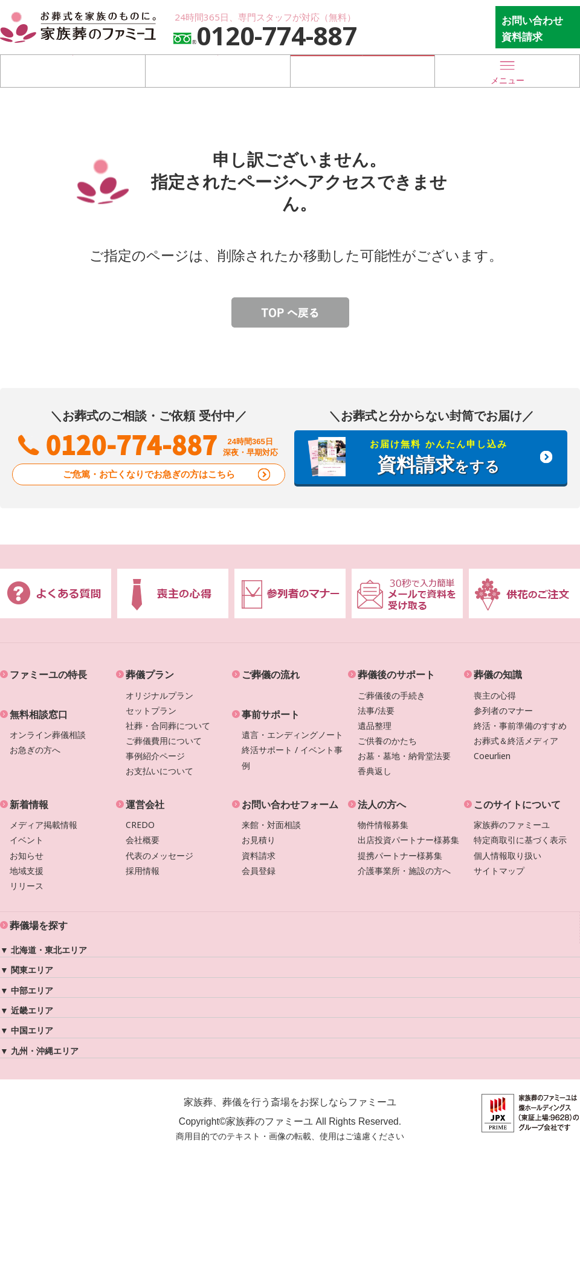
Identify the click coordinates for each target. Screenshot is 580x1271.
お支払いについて (159, 771)
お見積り (259, 840)
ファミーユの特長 (48, 674)
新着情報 (29, 804)
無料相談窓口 (39, 714)
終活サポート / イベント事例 (292, 757)
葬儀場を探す (72, 70)
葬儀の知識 (498, 674)
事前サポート (271, 714)
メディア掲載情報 (43, 824)
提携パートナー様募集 (400, 855)
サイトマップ (499, 870)
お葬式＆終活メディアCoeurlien (516, 748)
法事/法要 (376, 710)
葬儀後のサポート (396, 674)
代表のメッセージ (159, 855)
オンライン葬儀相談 (48, 734)
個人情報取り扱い (507, 855)
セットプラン (151, 710)
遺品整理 (375, 725)
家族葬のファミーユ (512, 824)
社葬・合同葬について (168, 725)
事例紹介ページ (155, 756)
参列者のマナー (503, 710)
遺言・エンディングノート (292, 734)
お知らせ (27, 855)
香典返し (375, 771)
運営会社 (145, 804)
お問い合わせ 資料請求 (532, 28)
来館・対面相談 (271, 824)
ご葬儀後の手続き (391, 695)
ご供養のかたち (387, 740)
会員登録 (259, 870)
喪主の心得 (495, 695)
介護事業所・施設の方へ (404, 870)
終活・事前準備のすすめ (520, 725)
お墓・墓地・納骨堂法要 (404, 756)
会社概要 (143, 840)
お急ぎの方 (362, 70)
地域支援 (27, 870)
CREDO (140, 824)
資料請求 (259, 855)
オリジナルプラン (159, 695)
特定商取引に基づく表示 (520, 840)
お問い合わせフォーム (290, 804)
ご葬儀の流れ (271, 674)
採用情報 (143, 870)
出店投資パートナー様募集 (408, 840)
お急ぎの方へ (35, 749)
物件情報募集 (383, 824)
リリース (27, 885)
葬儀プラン (150, 674)
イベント (27, 840)
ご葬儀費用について (164, 740)
